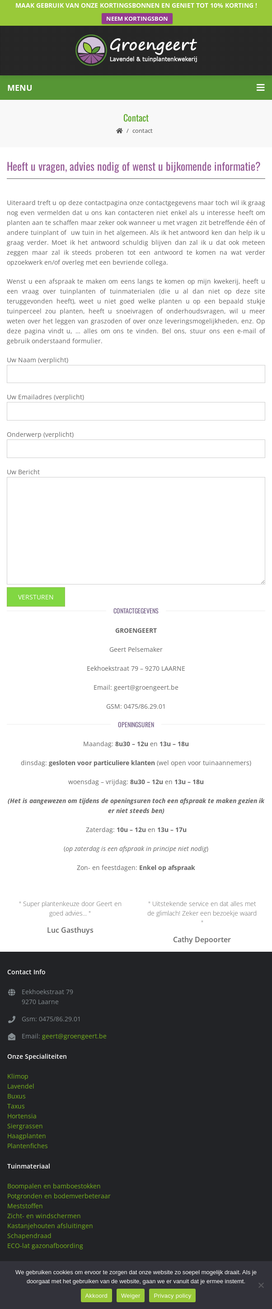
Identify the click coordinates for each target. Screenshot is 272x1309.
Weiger (130, 1295)
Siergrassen (25, 1115)
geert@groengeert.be (74, 1025)
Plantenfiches (27, 1135)
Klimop (17, 1065)
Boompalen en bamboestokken (54, 1175)
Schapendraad (29, 1225)
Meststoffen (25, 1195)
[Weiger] (260, 1285)
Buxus (16, 1085)
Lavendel (20, 1075)
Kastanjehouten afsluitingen (50, 1215)
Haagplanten (26, 1125)
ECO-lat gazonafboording (45, 1235)
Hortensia (22, 1105)
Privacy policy (172, 1295)
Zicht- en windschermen (44, 1205)
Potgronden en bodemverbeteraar (59, 1185)
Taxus (16, 1095)
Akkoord (96, 1295)
